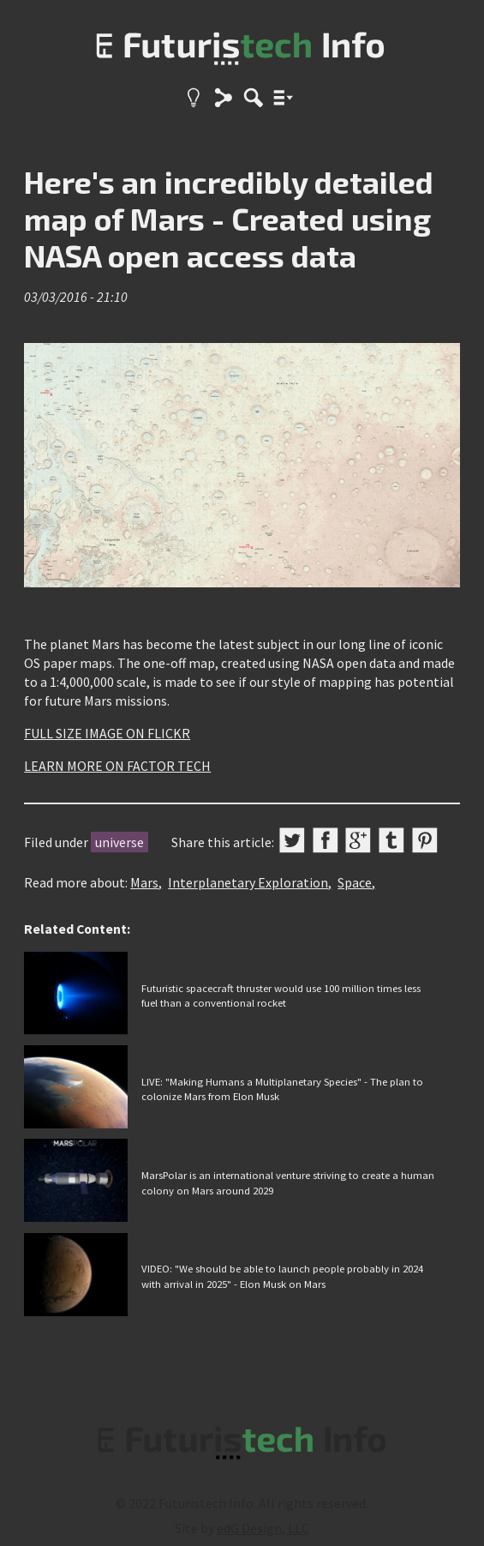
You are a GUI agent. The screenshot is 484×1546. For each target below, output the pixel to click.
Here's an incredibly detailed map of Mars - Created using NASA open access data (228, 218)
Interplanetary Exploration (248, 882)
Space (355, 882)
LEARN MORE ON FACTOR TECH (117, 765)
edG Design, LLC (263, 1528)
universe (119, 842)
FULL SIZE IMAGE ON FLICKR (107, 733)
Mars (144, 882)
